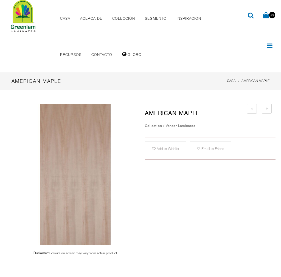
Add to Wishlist (165, 148)
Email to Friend (210, 148)
